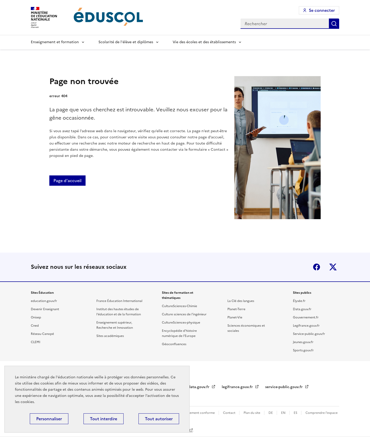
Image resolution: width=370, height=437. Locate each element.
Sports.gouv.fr (303, 350)
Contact (229, 413)
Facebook (316, 267)
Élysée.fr (299, 301)
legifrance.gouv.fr (238, 387)
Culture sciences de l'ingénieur (184, 314)
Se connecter (322, 10)
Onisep (36, 317)
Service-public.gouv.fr (309, 334)
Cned (35, 325)
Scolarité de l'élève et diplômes (125, 42)
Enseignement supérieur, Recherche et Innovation (114, 325)
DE (271, 413)
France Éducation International (119, 301)
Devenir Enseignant (45, 309)
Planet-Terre (236, 309)
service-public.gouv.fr (284, 387)
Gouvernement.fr (306, 317)
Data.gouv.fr (302, 309)
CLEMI (35, 342)
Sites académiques (110, 336)
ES (296, 413)
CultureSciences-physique (181, 322)
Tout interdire (103, 419)
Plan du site (252, 413)
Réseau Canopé (42, 334)
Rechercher (334, 24)
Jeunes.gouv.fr (303, 342)
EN (283, 413)
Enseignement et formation (55, 42)
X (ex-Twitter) (333, 267)
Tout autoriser (159, 419)
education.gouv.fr (44, 301)
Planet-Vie (234, 317)
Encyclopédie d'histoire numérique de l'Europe (179, 333)
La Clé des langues (240, 301)
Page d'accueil (67, 180)
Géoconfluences (174, 344)
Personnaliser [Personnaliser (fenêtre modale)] (49, 419)
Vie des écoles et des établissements (204, 42)
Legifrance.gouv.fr (306, 325)
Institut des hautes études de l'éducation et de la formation (118, 312)
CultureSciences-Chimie (179, 306)
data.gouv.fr (199, 387)
